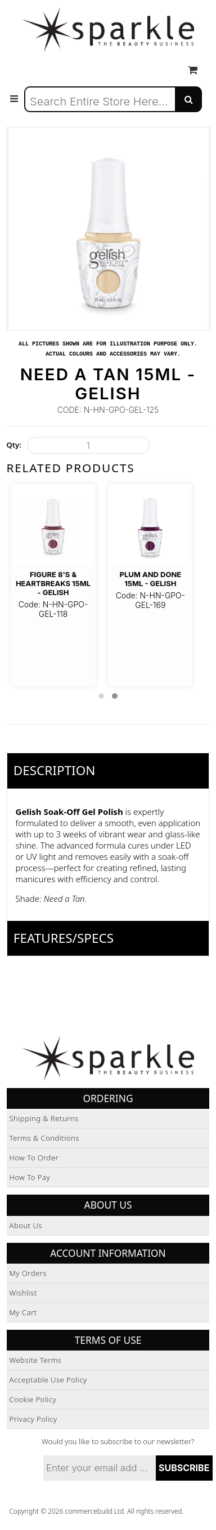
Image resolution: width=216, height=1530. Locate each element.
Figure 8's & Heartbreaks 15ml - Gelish (53, 583)
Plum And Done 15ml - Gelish (150, 579)
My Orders (28, 1273)
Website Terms (36, 1360)
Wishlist (23, 1293)
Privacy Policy (33, 1419)
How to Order (34, 1158)
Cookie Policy (33, 1399)
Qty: (14, 445)
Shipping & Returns (44, 1118)
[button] (101, 696)
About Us (26, 1225)
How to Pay (30, 1177)
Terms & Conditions (44, 1138)
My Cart (23, 1312)
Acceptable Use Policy (48, 1380)
